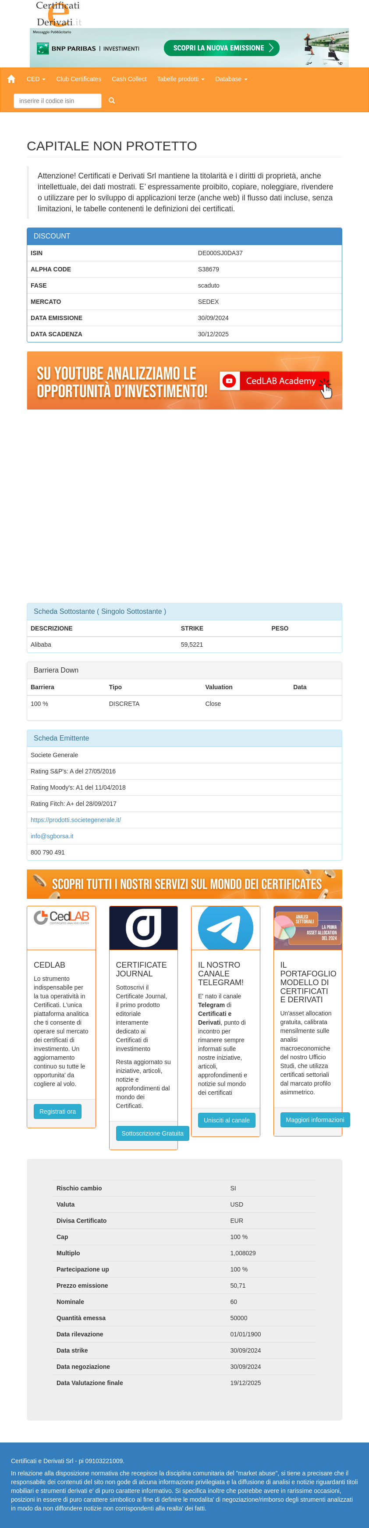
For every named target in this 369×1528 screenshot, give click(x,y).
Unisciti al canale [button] (227, 1120)
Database (231, 78)
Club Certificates (78, 78)
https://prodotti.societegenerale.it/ (76, 819)
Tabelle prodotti (181, 78)
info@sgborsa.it (52, 836)
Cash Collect (129, 78)
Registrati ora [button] (57, 1111)
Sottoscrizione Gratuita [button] (153, 1133)
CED (36, 78)
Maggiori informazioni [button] (315, 1119)
